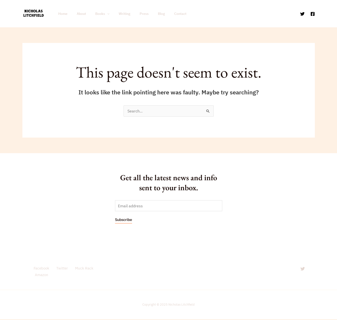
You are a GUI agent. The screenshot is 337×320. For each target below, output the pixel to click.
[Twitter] (302, 14)
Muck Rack (80, 268)
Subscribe (123, 220)
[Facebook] (312, 14)
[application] (101, 13)
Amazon (40, 275)
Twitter (59, 268)
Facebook (40, 268)
